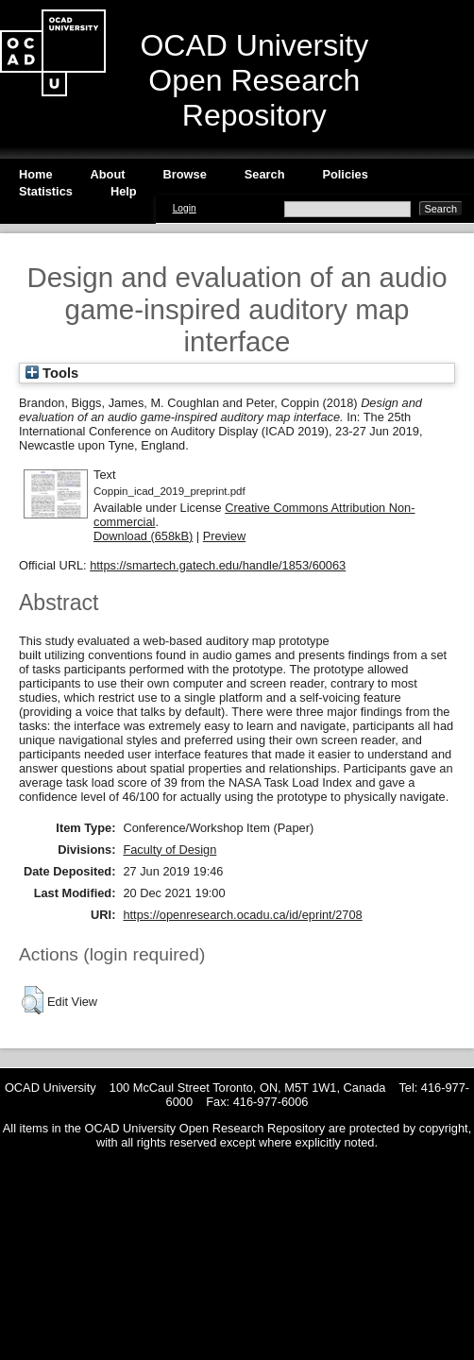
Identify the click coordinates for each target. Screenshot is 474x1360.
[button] (32, 1000)
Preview (224, 536)
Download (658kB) (143, 536)
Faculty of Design (169, 849)
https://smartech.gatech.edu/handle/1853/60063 (218, 565)
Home (36, 174)
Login (184, 208)
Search (265, 174)
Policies (344, 174)
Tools (51, 373)
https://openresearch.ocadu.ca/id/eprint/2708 (242, 915)
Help (123, 191)
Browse (185, 174)
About (108, 174)
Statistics (46, 191)
